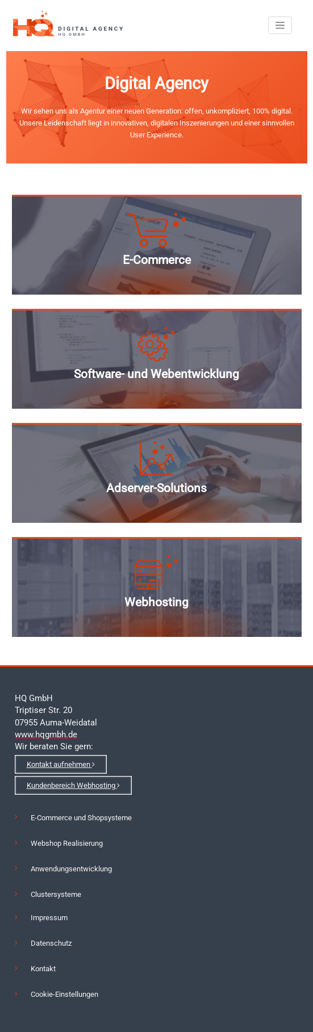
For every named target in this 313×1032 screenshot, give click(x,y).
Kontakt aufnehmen (61, 764)
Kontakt (43, 968)
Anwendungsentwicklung (71, 869)
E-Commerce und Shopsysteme (81, 817)
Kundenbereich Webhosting (73, 785)
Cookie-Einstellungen (64, 994)
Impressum (49, 917)
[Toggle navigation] (280, 25)
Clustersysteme (56, 894)
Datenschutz (51, 943)
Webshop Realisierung (67, 843)
